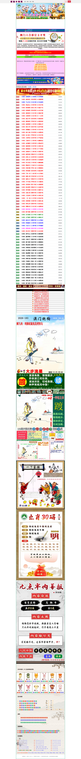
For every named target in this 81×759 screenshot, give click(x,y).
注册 (29, 87)
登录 (34, 87)
